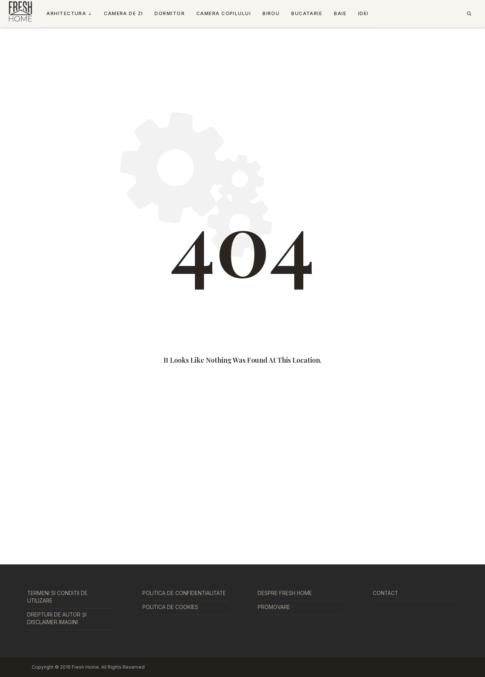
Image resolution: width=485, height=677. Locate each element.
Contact (385, 593)
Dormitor (169, 13)
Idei (363, 13)
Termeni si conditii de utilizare (57, 597)
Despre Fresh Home (285, 593)
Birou (271, 13)
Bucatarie (306, 13)
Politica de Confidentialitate (184, 593)
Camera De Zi (123, 13)
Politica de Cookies (170, 607)
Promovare (274, 607)
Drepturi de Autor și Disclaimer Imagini (56, 618)
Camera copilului (223, 13)
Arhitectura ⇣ (69, 13)
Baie (340, 13)
